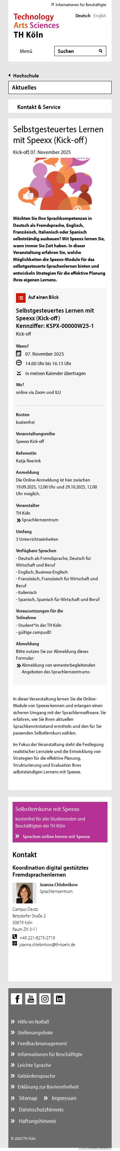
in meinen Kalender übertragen (55, 373)
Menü (26, 50)
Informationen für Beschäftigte (81, 4)
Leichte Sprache (34, 1064)
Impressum (63, 1098)
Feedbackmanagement (42, 1043)
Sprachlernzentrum (40, 520)
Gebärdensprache (36, 1075)
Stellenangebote (35, 1032)
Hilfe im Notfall (33, 1021)
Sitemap (27, 1098)
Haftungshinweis (37, 1121)
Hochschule (26, 75)
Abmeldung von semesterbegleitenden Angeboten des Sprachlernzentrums (58, 668)
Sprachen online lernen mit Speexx (56, 836)
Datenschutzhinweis (41, 1109)
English (99, 15)
